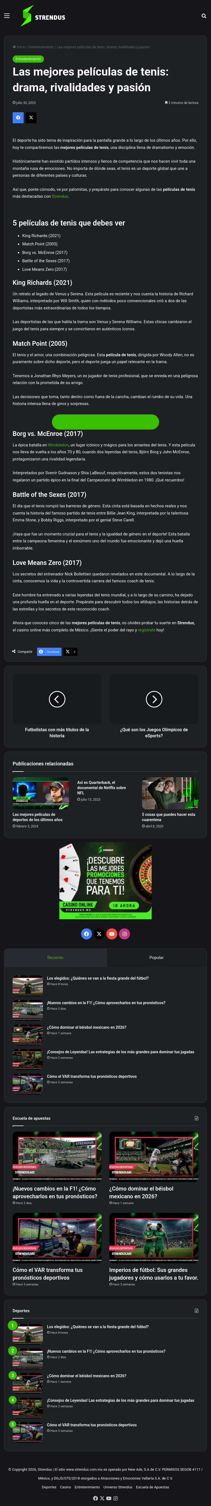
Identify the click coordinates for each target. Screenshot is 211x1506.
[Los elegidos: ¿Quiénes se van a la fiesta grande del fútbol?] (28, 986)
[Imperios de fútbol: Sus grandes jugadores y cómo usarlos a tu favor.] (153, 1238)
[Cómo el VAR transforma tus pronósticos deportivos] (28, 1084)
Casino (65, 1487)
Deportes (49, 1487)
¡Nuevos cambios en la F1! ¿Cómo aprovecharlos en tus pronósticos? (106, 1003)
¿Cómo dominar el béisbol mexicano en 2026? (86, 1027)
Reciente (55, 957)
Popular (156, 957)
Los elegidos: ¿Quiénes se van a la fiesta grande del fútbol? (98, 978)
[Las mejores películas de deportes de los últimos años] (41, 793)
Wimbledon (58, 445)
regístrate (147, 630)
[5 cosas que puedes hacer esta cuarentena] (170, 793)
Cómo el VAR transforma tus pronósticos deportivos (92, 1076)
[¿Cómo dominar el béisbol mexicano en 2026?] (28, 1035)
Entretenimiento (41, 47)
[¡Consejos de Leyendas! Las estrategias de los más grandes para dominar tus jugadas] (28, 1059)
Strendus (60, 196)
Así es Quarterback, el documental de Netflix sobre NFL (101, 787)
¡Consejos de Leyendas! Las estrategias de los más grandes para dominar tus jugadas (120, 1052)
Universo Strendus (118, 1487)
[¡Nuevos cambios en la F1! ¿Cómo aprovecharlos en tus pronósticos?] (28, 1010)
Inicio (19, 47)
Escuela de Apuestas (152, 1487)
